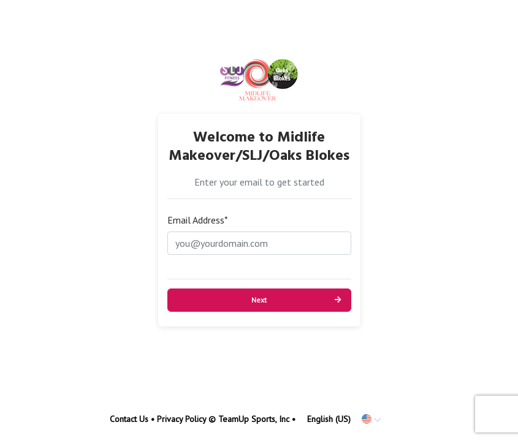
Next (259, 299)
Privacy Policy (181, 418)
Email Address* (197, 220)
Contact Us (129, 418)
